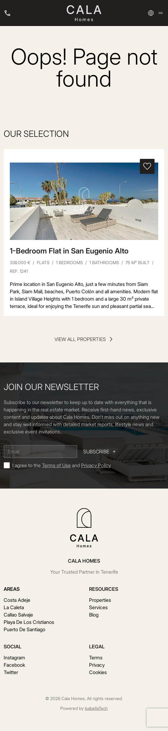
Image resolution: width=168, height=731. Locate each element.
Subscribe (100, 451)
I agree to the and (61, 465)
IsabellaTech (96, 708)
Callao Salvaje (18, 615)
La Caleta (14, 607)
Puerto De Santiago (24, 629)
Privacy (97, 665)
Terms (96, 657)
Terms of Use (56, 465)
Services (98, 607)
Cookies (98, 672)
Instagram (14, 657)
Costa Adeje (17, 600)
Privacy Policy (96, 465)
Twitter (11, 672)
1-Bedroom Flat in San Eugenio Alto (69, 250)
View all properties (84, 339)
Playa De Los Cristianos (29, 622)
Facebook (14, 665)
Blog (94, 615)
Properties (100, 600)
